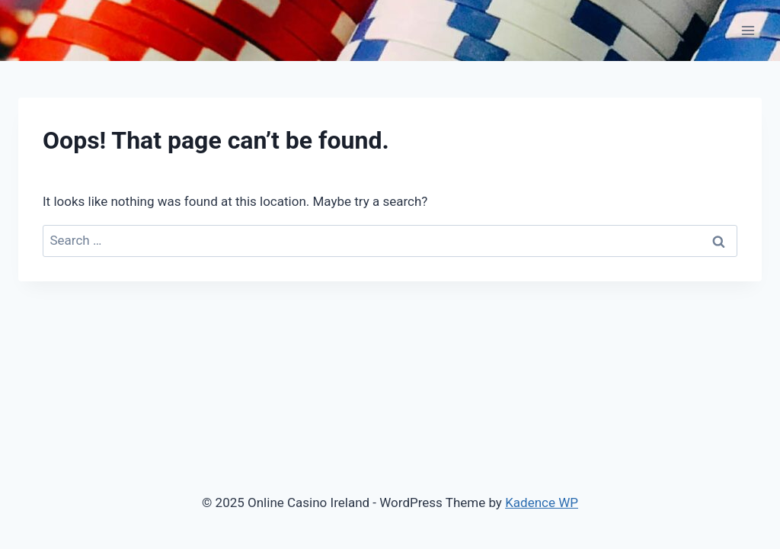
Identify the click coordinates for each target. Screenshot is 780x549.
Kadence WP (541, 502)
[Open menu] (748, 30)
